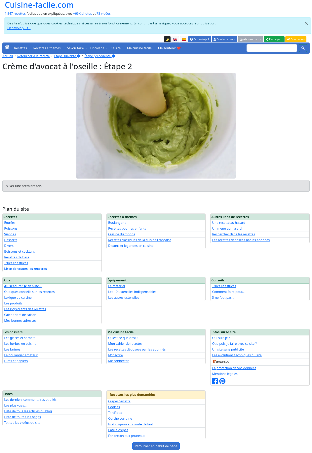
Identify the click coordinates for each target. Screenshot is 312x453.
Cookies (114, 407)
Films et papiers (16, 361)
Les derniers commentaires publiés (30, 399)
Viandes (10, 234)
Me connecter (118, 361)
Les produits (13, 303)
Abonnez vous (251, 39)
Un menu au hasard (227, 228)
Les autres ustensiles (123, 297)
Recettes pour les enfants (127, 228)
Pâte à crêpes (118, 430)
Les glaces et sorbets (19, 338)
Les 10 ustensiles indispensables (132, 292)
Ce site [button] (116, 48)
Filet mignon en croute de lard (130, 424)
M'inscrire (115, 355)
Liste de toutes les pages (22, 417)
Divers (9, 245)
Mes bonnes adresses (20, 320)
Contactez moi (224, 39)
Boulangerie (117, 222)
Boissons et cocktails (19, 251)
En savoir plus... (19, 28)
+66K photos (82, 13)
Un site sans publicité (228, 349)
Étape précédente (100, 56)
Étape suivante (67, 56)
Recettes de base (16, 257)
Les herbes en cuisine (20, 343)
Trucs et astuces (16, 263)
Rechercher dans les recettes (233, 234)
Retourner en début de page (156, 446)
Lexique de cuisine (18, 297)
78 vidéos (104, 13)
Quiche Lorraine (120, 418)
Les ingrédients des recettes (25, 309)
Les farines (12, 349)
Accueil (7, 56)
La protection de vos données (234, 368)
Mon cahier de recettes (125, 343)
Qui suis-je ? (199, 39)
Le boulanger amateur (21, 355)
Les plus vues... (15, 405)
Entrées (10, 222)
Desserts (10, 240)
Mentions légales (225, 374)
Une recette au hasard (228, 222)
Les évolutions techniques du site (237, 355)
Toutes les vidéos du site (22, 422)
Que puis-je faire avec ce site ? (234, 343)
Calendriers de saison (20, 315)
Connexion (296, 39)
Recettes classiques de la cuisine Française (139, 240)
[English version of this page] (175, 39)
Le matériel (116, 286)
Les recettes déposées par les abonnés (241, 240)
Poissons (10, 228)
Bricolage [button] (97, 48)
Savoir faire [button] (76, 48)
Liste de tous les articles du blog (28, 411)
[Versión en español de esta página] (183, 39)
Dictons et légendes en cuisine (131, 245)
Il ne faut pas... (223, 297)
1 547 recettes (15, 13)
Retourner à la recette (33, 56)
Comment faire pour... (228, 292)
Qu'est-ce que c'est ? (123, 338)
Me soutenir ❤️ (169, 48)
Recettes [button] (21, 48)
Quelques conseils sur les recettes (29, 292)
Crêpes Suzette (119, 401)
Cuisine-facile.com (39, 5)
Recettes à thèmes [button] (47, 48)
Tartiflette (115, 413)
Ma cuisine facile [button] (139, 48)
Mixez (10, 186)
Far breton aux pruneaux (126, 436)
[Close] (306, 23)
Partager (273, 39)
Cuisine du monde (121, 234)
